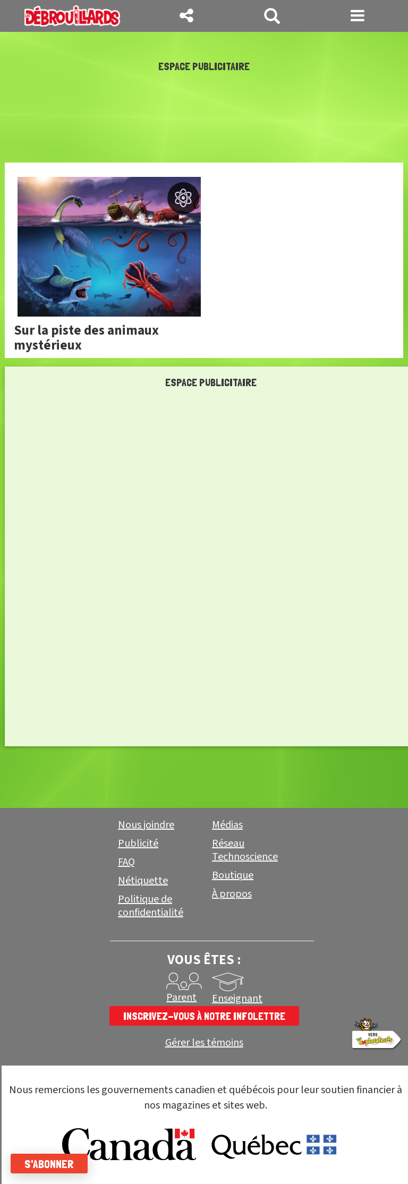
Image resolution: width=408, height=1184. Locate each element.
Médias (227, 824)
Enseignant (237, 998)
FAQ (126, 862)
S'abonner (49, 1164)
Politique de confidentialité (150, 906)
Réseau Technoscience (245, 850)
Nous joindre (146, 824)
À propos (232, 894)
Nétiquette (143, 880)
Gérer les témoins (204, 1043)
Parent (181, 997)
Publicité (138, 843)
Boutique (232, 875)
